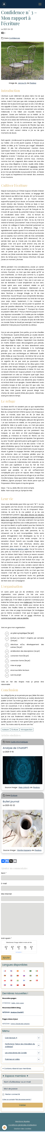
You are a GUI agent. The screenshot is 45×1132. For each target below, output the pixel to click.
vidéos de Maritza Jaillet (19, 549)
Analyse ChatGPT (17, 1012)
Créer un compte (8, 1099)
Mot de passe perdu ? (23, 1099)
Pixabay (33, 83)
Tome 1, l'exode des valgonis (20, 1024)
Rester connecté (12, 1094)
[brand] (4, 4)
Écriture (14, 729)
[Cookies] (4, 1127)
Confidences (14, 38)
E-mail (4, 883)
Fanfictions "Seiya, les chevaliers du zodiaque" (20, 1045)
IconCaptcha (18, 952)
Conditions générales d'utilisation (22, 1125)
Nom (3, 873)
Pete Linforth (24, 787)
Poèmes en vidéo (12, 1059)
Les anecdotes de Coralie (16, 1052)
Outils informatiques (19, 742)
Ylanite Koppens (24, 850)
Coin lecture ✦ (11, 1038)
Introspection (26, 729)
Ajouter (6, 957)
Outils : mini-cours (17, 1003)
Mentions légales (22, 1121)
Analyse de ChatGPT (15, 748)
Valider (22, 1105)
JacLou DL (22, 83)
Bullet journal (11, 801)
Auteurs (5, 729)
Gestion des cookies (22, 1128)
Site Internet (6, 894)
